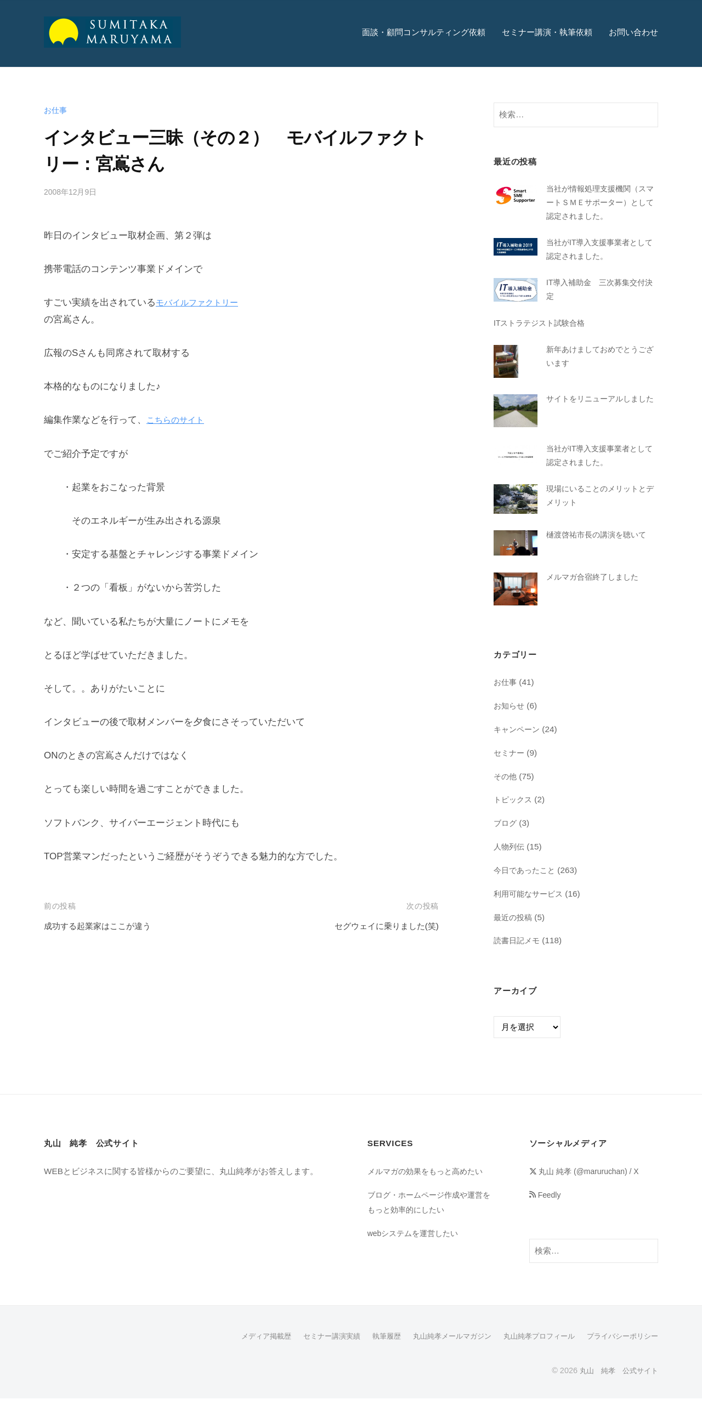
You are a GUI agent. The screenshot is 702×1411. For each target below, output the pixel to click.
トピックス (514, 812)
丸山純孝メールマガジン (438, 1348)
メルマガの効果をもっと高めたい (429, 1184)
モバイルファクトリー (202, 302)
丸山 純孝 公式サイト (616, 1382)
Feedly (546, 1207)
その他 (506, 789)
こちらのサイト (179, 420)
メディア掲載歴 (241, 1348)
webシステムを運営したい (416, 1246)
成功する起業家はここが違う (104, 926)
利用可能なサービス (531, 906)
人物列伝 (510, 859)
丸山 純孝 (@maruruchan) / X (589, 1184)
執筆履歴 (368, 1348)
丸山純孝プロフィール (530, 1348)
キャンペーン (518, 742)
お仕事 (56, 110)
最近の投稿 (514, 929)
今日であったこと (526, 883)
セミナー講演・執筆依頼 (547, 32)
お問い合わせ (633, 32)
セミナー (510, 765)
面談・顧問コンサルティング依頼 (423, 32)
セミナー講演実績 (310, 1348)
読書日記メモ (518, 953)
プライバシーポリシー (619, 1348)
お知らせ (510, 718)
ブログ (506, 836)
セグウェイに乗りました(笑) (380, 926)
